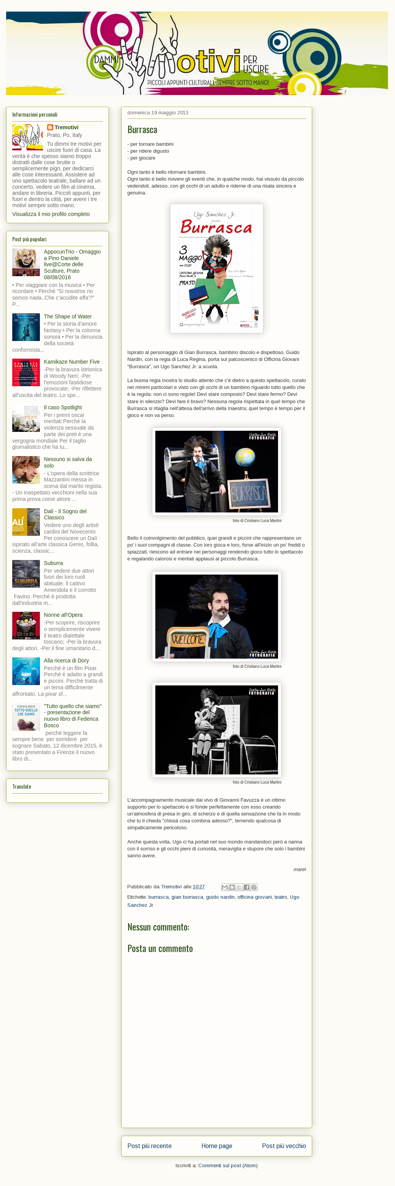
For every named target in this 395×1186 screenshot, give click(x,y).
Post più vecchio (284, 1146)
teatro (281, 897)
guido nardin (220, 897)
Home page (216, 1146)
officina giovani (254, 897)
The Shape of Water (68, 316)
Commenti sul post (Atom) (228, 1165)
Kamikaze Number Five (72, 362)
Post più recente (149, 1146)
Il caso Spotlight (63, 407)
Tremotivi (67, 127)
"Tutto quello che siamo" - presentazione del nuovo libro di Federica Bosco (73, 715)
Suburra (53, 563)
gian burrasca (187, 897)
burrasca (158, 897)
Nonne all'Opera (63, 615)
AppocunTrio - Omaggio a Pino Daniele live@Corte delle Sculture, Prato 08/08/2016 (72, 264)
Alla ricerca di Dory (66, 660)
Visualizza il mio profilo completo (51, 214)
